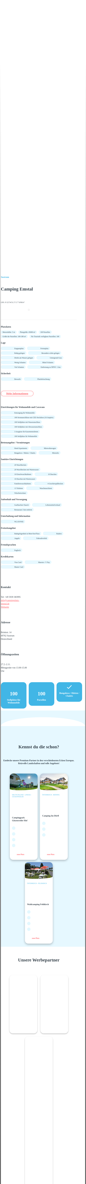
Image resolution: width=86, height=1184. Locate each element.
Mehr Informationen (18, 393)
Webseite (5, 607)
